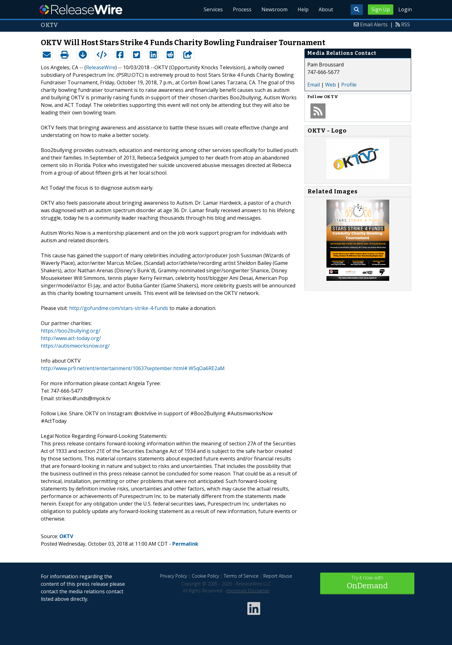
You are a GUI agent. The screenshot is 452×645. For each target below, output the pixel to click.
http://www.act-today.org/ (71, 338)
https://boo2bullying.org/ (70, 330)
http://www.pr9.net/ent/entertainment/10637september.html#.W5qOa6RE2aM (133, 368)
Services (213, 9)
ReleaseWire (81, 9)
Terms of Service (241, 576)
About (326, 9)
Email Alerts (374, 24)
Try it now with (367, 582)
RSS (405, 24)
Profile (349, 84)
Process (242, 9)
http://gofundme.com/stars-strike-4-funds (118, 308)
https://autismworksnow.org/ (75, 345)
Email (313, 84)
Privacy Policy (173, 576)
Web (330, 84)
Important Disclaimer (248, 591)
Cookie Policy (205, 576)
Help (303, 9)
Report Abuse (277, 576)
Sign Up (380, 9)
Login (405, 9)
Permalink (185, 543)
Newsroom (274, 9)
